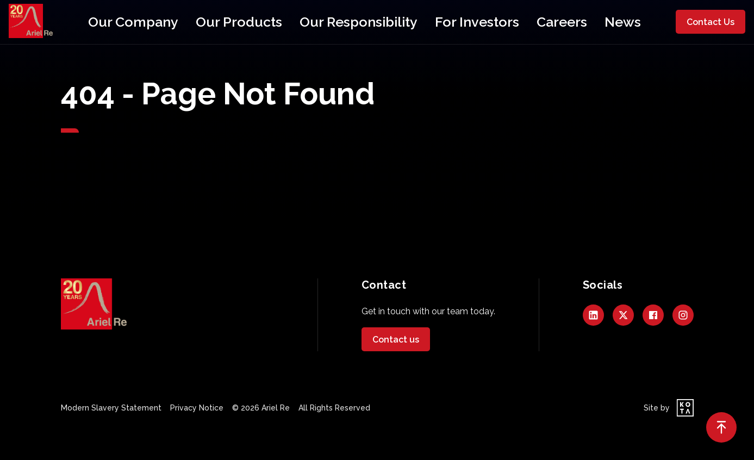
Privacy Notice (196, 407)
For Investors (440, 22)
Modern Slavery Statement (111, 407)
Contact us (395, 339)
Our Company (199, 22)
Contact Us (710, 22)
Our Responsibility (357, 22)
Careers (501, 22)
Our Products (273, 22)
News (547, 22)
